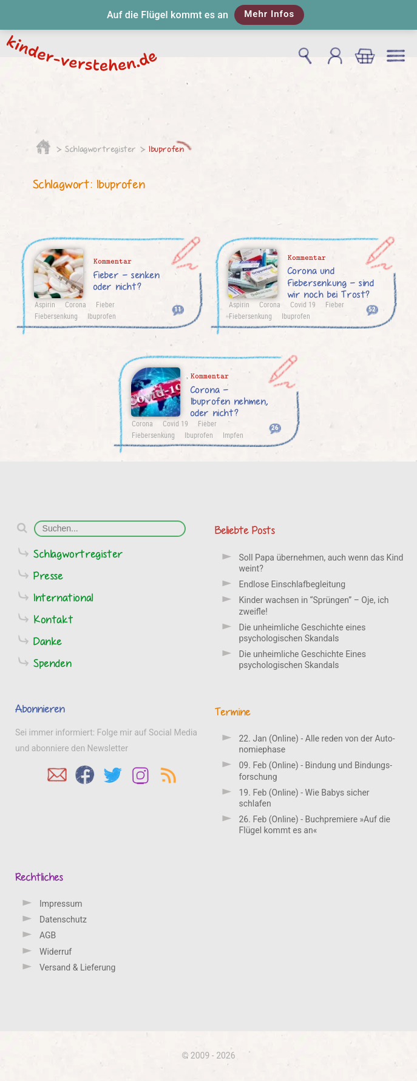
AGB (47, 935)
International (63, 597)
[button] (208, 15)
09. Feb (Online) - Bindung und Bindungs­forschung (316, 770)
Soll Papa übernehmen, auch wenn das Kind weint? (321, 563)
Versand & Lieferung (77, 967)
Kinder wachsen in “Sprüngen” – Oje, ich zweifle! (314, 605)
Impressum (60, 904)
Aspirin (45, 304)
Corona (75, 304)
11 (177, 308)
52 (372, 308)
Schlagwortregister (101, 149)
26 (275, 427)
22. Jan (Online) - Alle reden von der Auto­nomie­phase (317, 744)
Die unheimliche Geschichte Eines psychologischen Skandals (302, 659)
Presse (48, 575)
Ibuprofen (166, 149)
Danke (48, 641)
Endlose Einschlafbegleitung (292, 584)
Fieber (105, 304)
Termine (233, 711)
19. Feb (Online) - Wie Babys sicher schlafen (304, 798)
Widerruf (55, 952)
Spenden (52, 662)
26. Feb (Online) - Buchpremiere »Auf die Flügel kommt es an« (314, 824)
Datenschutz (63, 919)
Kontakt (53, 619)
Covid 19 (303, 304)
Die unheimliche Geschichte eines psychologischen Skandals (302, 632)
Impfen (233, 435)
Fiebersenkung (56, 316)
